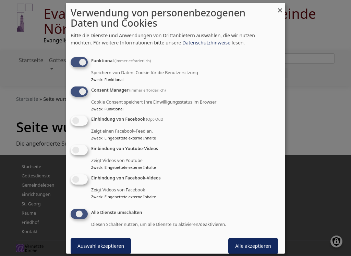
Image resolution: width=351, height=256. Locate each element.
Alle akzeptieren (253, 246)
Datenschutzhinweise (206, 42)
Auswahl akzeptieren (100, 246)
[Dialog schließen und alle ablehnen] (280, 6)
